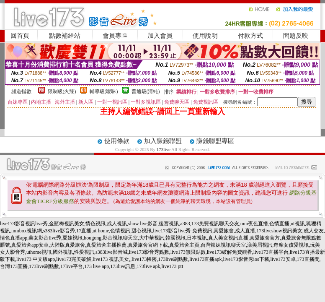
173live (163, 149)
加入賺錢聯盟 (163, 141)
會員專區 (115, 35)
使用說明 (205, 35)
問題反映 (295, 35)
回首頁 (19, 35)
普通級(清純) (146, 91)
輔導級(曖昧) (104, 91)
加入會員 (160, 35)
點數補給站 (64, 35)
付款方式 (250, 35)
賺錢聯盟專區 (215, 141)
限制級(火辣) (62, 91)
